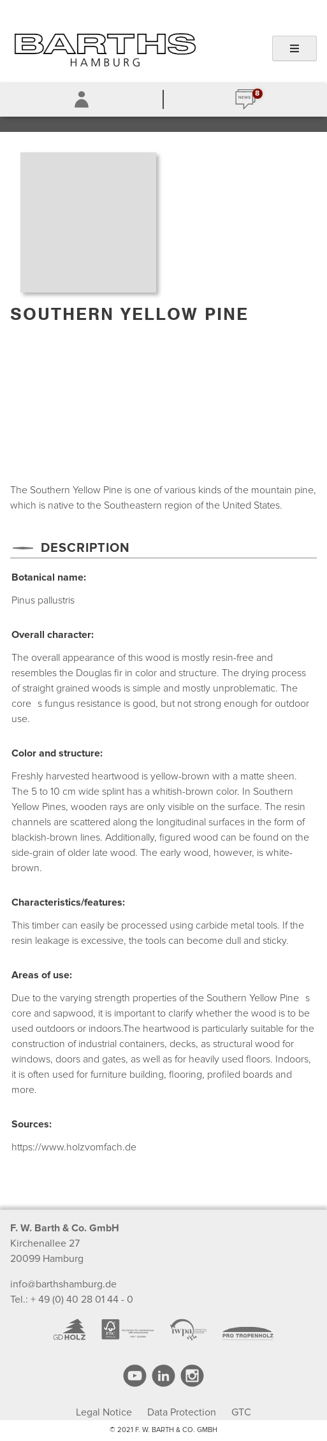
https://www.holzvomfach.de (73, 1147)
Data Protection (181, 1412)
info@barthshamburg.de (63, 1284)
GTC (241, 1412)
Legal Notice (104, 1412)
